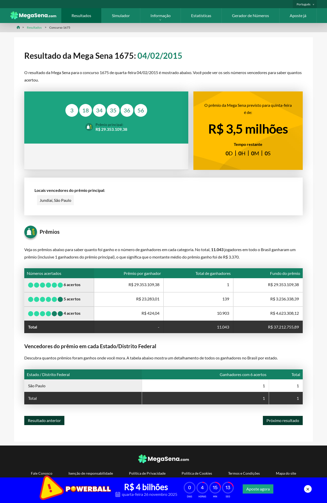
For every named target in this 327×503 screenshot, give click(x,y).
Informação (160, 15)
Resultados (81, 15)
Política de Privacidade (147, 473)
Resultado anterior (44, 420)
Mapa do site (286, 473)
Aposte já (298, 15)
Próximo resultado (282, 420)
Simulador (121, 15)
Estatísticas (201, 15)
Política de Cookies (197, 473)
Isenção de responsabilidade (90, 473)
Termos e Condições (244, 473)
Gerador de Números (250, 15)
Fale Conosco (41, 473)
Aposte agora (258, 488)
